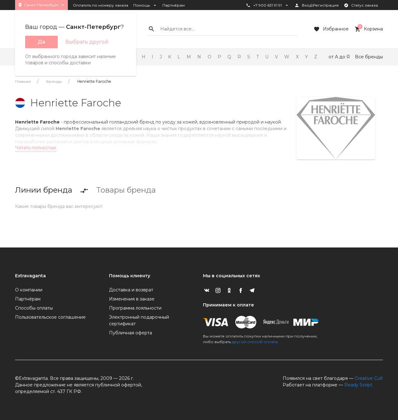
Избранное (331, 29)
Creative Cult (369, 378)
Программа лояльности (135, 308)
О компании (28, 290)
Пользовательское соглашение (50, 317)
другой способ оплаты (255, 341)
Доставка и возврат (131, 290)
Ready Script (358, 385)
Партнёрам (173, 5)
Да (41, 42)
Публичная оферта (130, 333)
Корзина (368, 29)
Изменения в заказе (132, 299)
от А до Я (339, 57)
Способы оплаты (34, 308)
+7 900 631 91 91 (267, 5)
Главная (23, 81)
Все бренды (369, 57)
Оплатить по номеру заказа (100, 5)
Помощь (145, 5)
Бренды (54, 81)
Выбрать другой (87, 42)
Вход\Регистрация (316, 5)
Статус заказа (361, 5)
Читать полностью (35, 148)
